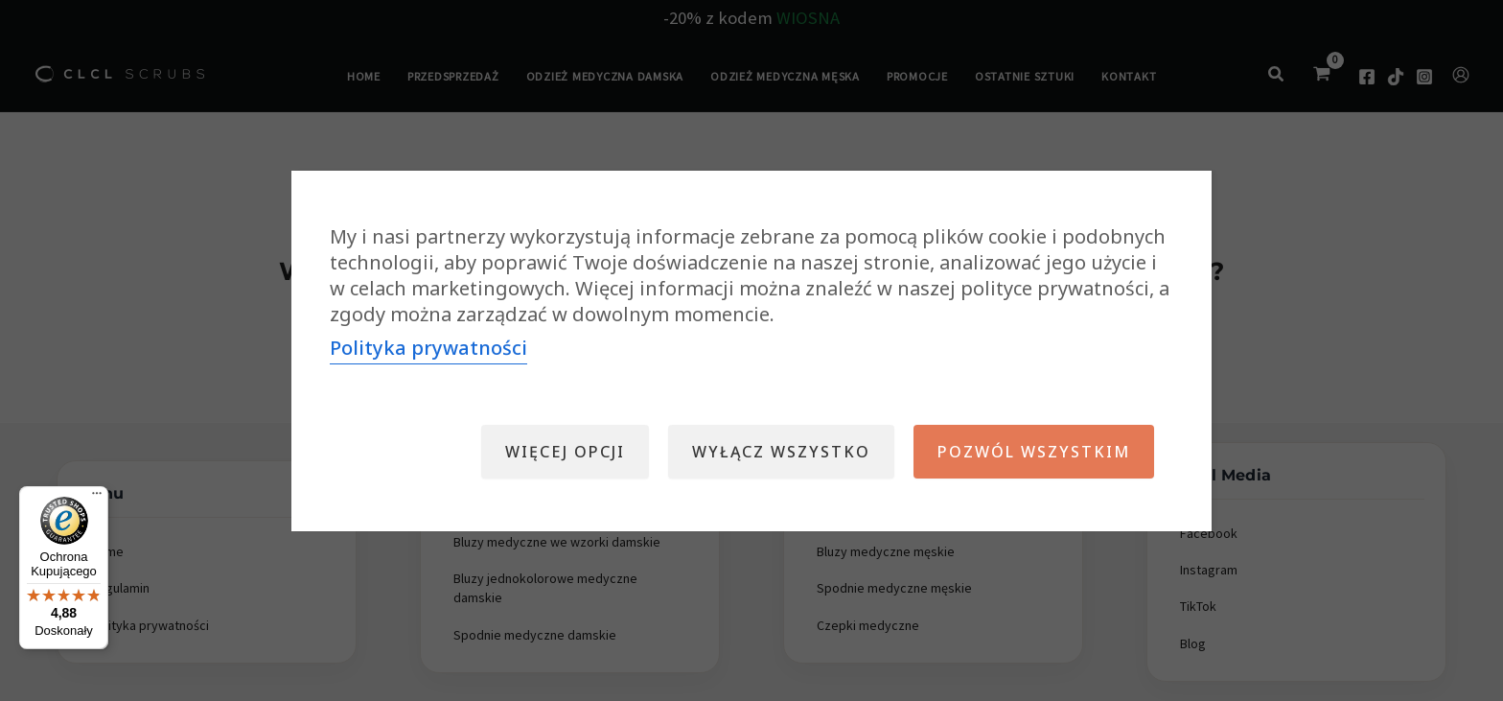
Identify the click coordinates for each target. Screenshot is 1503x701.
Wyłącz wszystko (781, 451)
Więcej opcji (565, 451)
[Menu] (96, 497)
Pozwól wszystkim (1033, 451)
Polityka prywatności (428, 348)
